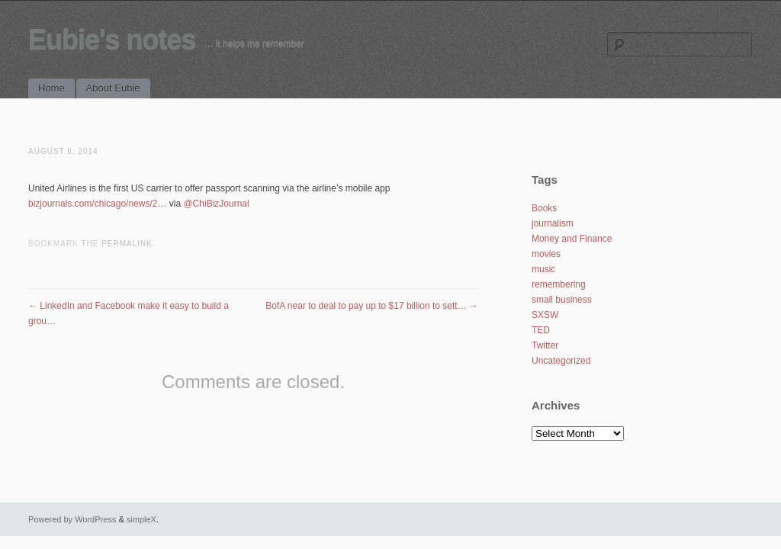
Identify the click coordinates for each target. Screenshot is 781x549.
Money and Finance (572, 238)
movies (546, 254)
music (543, 269)
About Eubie (113, 88)
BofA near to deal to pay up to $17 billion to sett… (371, 305)
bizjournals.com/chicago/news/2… (97, 203)
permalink (127, 243)
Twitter (545, 345)
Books (544, 208)
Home (51, 88)
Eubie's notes (112, 39)
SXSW (545, 315)
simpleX (141, 519)
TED (541, 330)
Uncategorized (561, 360)
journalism (553, 223)
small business (562, 299)
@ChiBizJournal (216, 203)
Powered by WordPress (72, 519)
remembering (559, 284)
